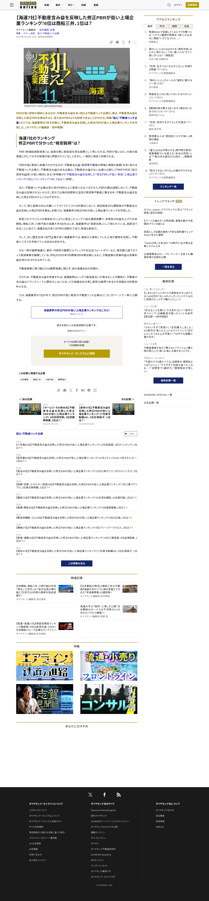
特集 (90, 6)
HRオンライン (97, 860)
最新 (150, 26)
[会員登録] (186, 5)
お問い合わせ (35, 854)
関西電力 (62, 379)
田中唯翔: (47, 30)
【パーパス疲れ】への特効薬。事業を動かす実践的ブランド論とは (168, 222)
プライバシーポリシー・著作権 (43, 838)
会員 (186, 26)
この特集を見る (76, 563)
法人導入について (37, 860)
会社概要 (160, 816)
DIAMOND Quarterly (101, 854)
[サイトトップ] (34, 5)
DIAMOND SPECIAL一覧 (158, 394)
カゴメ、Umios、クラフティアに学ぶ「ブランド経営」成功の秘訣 (168, 211)
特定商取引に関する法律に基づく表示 (47, 832)
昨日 (162, 26)
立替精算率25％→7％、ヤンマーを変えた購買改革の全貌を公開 (168, 256)
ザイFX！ (95, 843)
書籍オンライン (98, 832)
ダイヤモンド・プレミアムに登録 (77, 353)
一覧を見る (168, 266)
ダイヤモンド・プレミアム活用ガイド (45, 821)
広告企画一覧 (151, 402)
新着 (53, 6)
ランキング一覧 (168, 186)
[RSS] (119, 795)
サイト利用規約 (36, 827)
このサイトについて (38, 810)
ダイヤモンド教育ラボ (101, 871)
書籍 (102, 6)
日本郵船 (24, 379)
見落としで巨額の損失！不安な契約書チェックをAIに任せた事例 (168, 233)
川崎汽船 (49, 379)
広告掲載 (33, 849)
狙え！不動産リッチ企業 (48, 33)
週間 (174, 26)
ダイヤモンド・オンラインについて (46, 804)
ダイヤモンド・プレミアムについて (44, 816)
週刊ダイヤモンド (99, 816)
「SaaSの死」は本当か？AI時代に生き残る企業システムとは (168, 245)
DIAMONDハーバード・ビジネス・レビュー (110, 821)
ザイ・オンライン (98, 838)
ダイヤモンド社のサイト (103, 804)
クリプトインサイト (99, 866)
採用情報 (160, 821)
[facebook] (104, 795)
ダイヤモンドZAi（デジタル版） (104, 827)
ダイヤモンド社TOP (165, 810)
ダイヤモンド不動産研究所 (103, 849)
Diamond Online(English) (103, 810)
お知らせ (160, 827)
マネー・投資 (29, 33)
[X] (90, 795)
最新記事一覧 (168, 380)
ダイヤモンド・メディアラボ (103, 877)
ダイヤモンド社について (168, 804)
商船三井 (37, 379)
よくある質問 (35, 843)
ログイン (172, 6)
